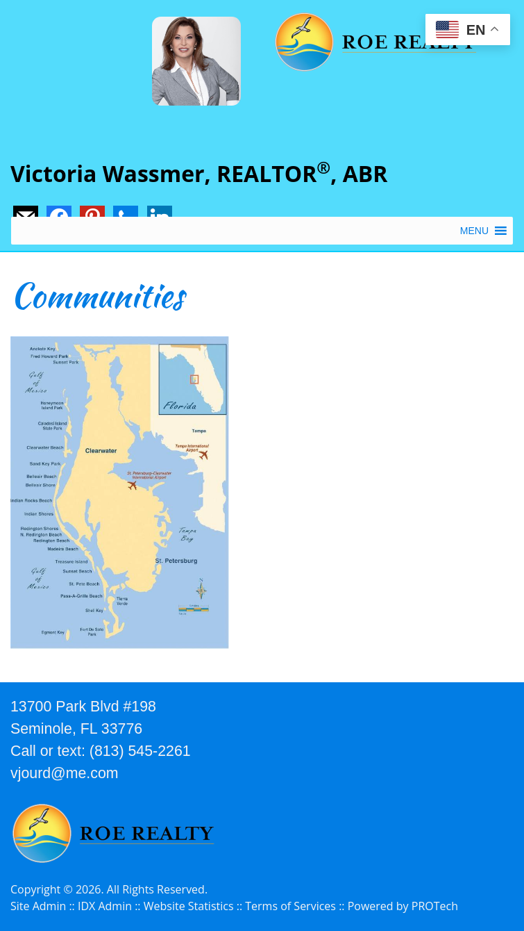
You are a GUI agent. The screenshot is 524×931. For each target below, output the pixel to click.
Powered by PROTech (403, 906)
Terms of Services (290, 906)
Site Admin (38, 906)
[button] (474, 231)
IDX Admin (105, 906)
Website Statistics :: (195, 906)
